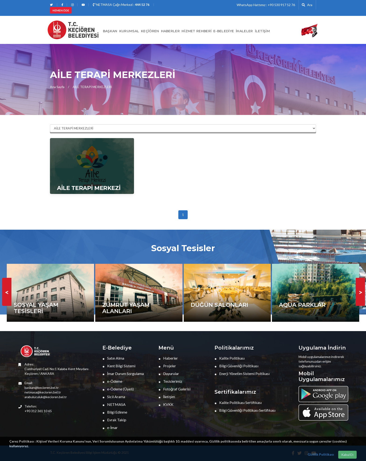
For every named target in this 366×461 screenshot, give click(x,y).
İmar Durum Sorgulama (123, 373)
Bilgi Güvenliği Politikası (236, 366)
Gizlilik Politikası (321, 454)
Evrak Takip (114, 420)
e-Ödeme (112, 381)
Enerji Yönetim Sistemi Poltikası (242, 373)
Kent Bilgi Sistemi (118, 366)
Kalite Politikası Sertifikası (238, 402)
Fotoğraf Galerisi (174, 389)
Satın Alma (113, 358)
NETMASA (114, 404)
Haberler (168, 358)
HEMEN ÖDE (61, 10)
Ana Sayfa (57, 87)
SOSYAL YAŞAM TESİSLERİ (36, 307)
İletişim (262, 31)
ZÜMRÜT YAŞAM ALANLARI (126, 307)
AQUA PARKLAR (302, 304)
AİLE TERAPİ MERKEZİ (89, 188)
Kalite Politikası (230, 358)
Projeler (167, 366)
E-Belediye (223, 31)
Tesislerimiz (170, 381)
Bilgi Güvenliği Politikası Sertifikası (245, 410)
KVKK (165, 404)
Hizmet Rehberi (196, 31)
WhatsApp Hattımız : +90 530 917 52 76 (266, 5)
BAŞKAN (110, 31)
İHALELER (244, 31)
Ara (307, 5)
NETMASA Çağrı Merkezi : (121, 5)
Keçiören (150, 31)
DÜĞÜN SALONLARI (219, 304)
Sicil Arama (113, 396)
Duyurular (168, 373)
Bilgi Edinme (114, 412)
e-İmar (110, 427)
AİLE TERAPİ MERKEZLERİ (92, 87)
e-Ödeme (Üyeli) (118, 389)
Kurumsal (129, 31)
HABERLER (170, 31)
